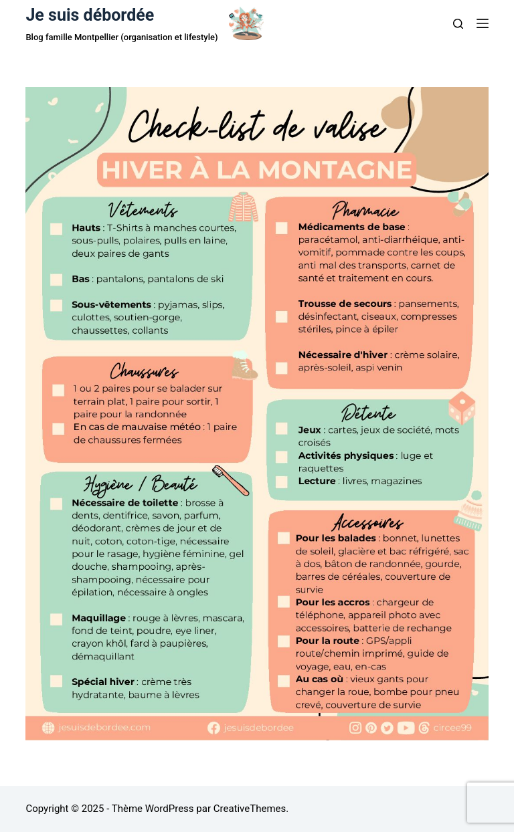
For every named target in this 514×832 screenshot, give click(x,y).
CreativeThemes (249, 809)
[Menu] (483, 23)
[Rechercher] (458, 24)
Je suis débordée (89, 15)
